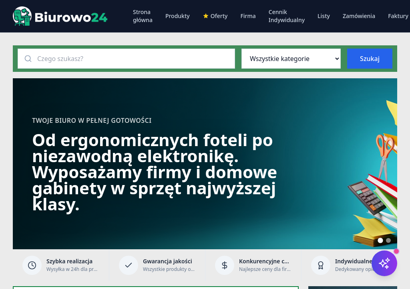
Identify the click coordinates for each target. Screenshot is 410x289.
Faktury (398, 16)
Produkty (177, 16)
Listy (324, 16)
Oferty (215, 16)
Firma (247, 16)
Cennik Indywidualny (287, 16)
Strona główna (143, 16)
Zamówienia (359, 16)
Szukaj (370, 58)
